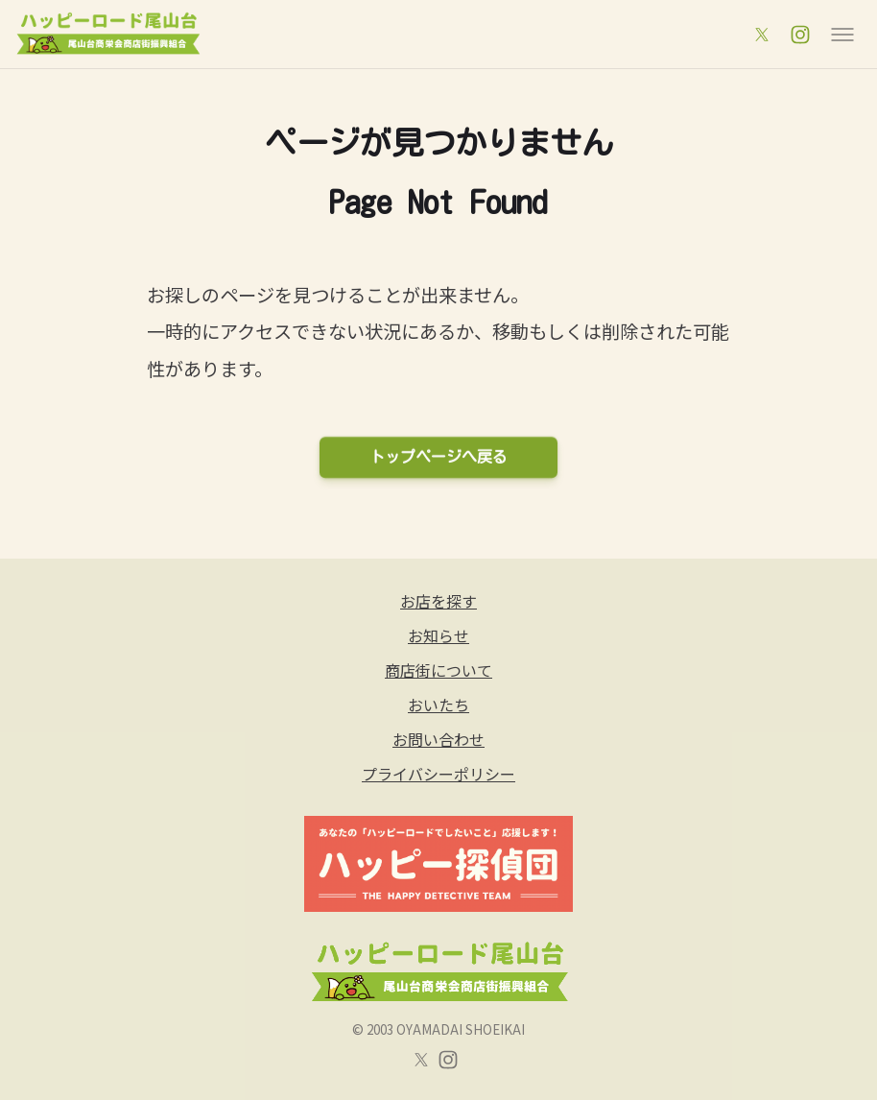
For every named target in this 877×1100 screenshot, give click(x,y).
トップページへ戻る (438, 457)
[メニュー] (842, 35)
